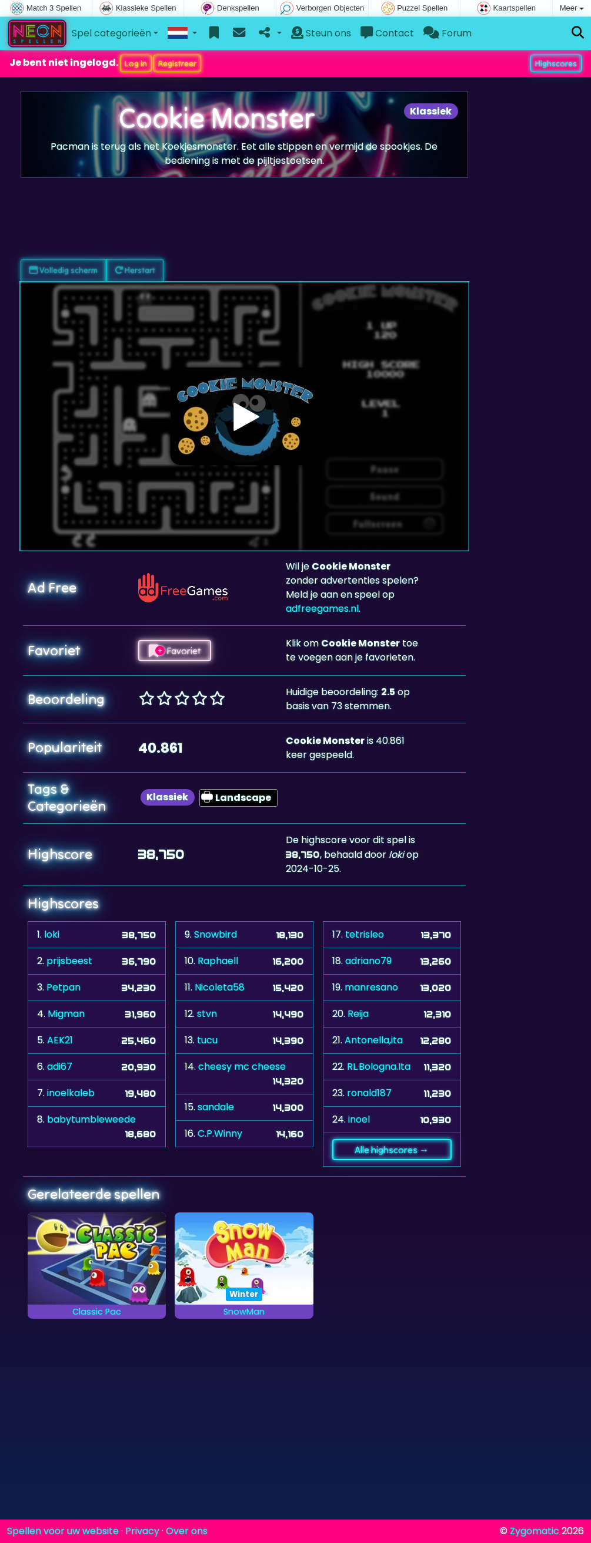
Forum (447, 33)
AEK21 (60, 1040)
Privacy (142, 1531)
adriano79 (368, 961)
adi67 (59, 1066)
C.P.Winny (220, 1133)
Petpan (63, 987)
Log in (136, 63)
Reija (358, 1013)
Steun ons (321, 33)
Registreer (177, 63)
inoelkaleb (71, 1093)
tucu (207, 1040)
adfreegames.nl (322, 608)
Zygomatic (534, 1531)
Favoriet (175, 650)
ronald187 (369, 1093)
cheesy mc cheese (242, 1066)
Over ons (187, 1531)
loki (51, 934)
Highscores (556, 63)
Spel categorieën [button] (111, 33)
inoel (359, 1119)
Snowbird (215, 934)
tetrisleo (364, 934)
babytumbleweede (91, 1119)
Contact (387, 33)
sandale (216, 1107)
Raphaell (218, 961)
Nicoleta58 (220, 987)
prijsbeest (69, 961)
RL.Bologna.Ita (378, 1066)
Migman (66, 1013)
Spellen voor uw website (63, 1531)
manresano (371, 987)
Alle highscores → (392, 1149)
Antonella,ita (374, 1040)
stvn (207, 1013)
